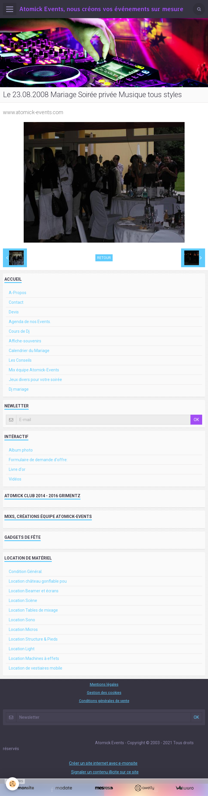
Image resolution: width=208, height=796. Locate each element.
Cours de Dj (19, 331)
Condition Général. (25, 571)
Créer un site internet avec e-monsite (103, 763)
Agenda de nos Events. (30, 321)
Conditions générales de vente (104, 701)
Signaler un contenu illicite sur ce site (105, 772)
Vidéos (15, 479)
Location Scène (23, 600)
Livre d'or (17, 469)
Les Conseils (20, 360)
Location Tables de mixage (33, 610)
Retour (104, 258)
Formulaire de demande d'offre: (38, 459)
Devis (14, 312)
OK (196, 419)
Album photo (21, 450)
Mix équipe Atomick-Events (34, 370)
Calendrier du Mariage (29, 350)
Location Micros (23, 629)
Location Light (22, 648)
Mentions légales (104, 684)
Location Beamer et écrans (34, 591)
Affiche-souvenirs (25, 341)
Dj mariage (19, 389)
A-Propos (17, 292)
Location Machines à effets (34, 658)
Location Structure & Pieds (33, 639)
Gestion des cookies (104, 692)
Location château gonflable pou (38, 581)
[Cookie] (12, 783)
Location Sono (22, 619)
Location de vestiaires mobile (35, 668)
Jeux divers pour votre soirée (35, 379)
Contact (16, 302)
